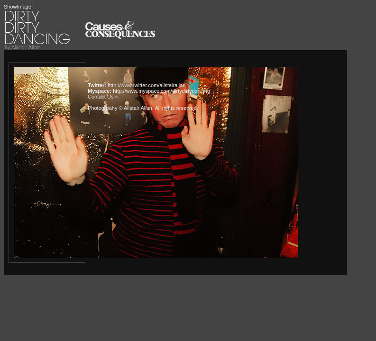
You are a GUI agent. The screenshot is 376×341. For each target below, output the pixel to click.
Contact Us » (103, 96)
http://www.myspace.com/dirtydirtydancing (161, 91)
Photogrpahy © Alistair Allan (120, 108)
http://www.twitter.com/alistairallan (146, 85)
